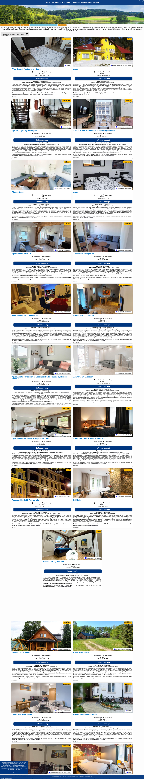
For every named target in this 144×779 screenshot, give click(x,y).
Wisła (129, 39)
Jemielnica (66, 100)
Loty (34, 25)
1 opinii (112, 267)
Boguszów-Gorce (125, 285)
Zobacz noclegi (42, 79)
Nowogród (127, 622)
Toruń (99, 531)
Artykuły (62, 25)
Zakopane (66, 684)
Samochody (43, 25)
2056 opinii (53, 513)
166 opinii (110, 666)
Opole (129, 746)
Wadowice (66, 408)
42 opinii (50, 267)
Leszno (67, 223)
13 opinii (106, 206)
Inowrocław (127, 162)
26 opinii (66, 392)
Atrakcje (53, 25)
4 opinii (52, 329)
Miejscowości (25, 25)
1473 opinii (108, 513)
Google (24, 762)
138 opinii (118, 144)
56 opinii (50, 666)
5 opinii (81, 575)
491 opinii (106, 82)
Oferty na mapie (15, 25)
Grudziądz (66, 746)
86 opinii (115, 452)
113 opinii (50, 728)
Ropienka (67, 622)
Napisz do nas (88, 776)
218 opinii (55, 452)
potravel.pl (141, 1)
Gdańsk (67, 162)
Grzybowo (127, 223)
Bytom (129, 408)
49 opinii (112, 329)
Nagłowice (66, 39)
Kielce (129, 347)
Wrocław (128, 100)
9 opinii (52, 144)
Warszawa (128, 470)
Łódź (68, 347)
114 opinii (111, 390)
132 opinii (53, 82)
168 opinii (47, 206)
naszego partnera (47, 94)
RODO (18, 769)
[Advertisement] (72, 606)
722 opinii (112, 728)
